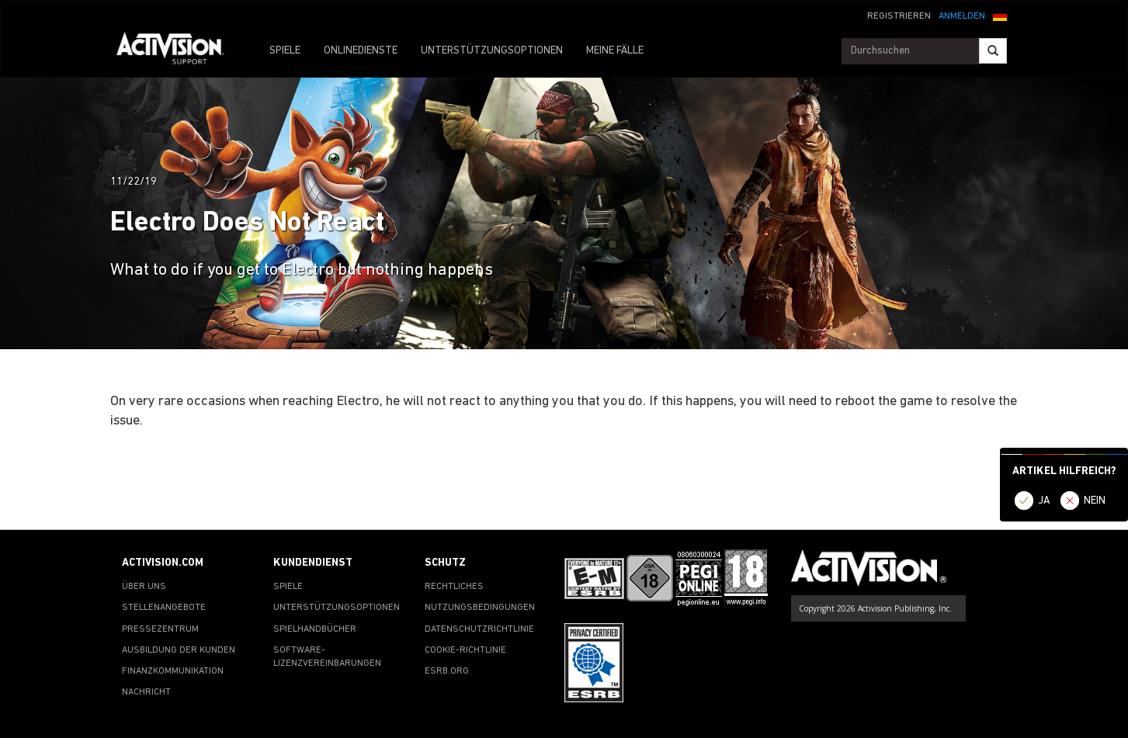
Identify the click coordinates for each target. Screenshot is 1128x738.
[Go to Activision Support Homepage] (178, 51)
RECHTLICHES (454, 586)
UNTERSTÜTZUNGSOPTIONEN (492, 51)
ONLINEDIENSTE (360, 51)
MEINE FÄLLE (615, 51)
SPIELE (284, 51)
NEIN (1094, 501)
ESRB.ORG (447, 671)
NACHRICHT (146, 692)
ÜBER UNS (144, 586)
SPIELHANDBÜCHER (314, 629)
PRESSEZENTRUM (160, 629)
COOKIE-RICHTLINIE (465, 650)
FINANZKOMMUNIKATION (173, 671)
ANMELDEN (962, 16)
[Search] (993, 51)
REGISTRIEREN (899, 16)
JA (1044, 501)
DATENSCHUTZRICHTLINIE (479, 629)
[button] (1000, 14)
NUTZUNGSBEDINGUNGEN (480, 607)
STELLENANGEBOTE (164, 607)
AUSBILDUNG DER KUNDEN (178, 650)
